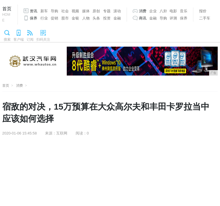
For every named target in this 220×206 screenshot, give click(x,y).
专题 (107, 11)
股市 (65, 18)
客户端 (18, 39)
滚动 (117, 11)
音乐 (183, 11)
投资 (107, 18)
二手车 (204, 18)
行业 (44, 18)
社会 (65, 11)
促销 (54, 18)
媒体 (86, 11)
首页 (7, 14)
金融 (117, 18)
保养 (33, 18)
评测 (173, 18)
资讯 (33, 11)
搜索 (7, 39)
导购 (54, 11)
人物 (86, 18)
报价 (203, 11)
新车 (44, 11)
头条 (96, 18)
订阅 (30, 39)
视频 (75, 11)
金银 (75, 18)
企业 (153, 11)
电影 (173, 11)
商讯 (142, 18)
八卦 (163, 11)
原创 (96, 11)
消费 (142, 11)
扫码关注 (43, 39)
